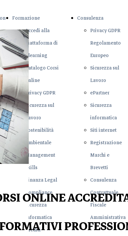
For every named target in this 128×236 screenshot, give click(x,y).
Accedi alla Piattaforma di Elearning (41, 43)
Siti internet (103, 130)
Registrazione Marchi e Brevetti (106, 155)
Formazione (26, 18)
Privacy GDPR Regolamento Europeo (105, 43)
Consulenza (90, 18)
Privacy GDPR (40, 93)
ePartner (99, 93)
